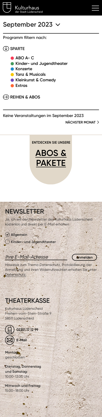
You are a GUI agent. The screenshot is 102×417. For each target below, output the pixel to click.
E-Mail (21, 340)
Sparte (17, 48)
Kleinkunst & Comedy (35, 79)
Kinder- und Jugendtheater (41, 63)
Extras (21, 85)
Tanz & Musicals (30, 74)
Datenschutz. (15, 274)
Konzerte (23, 68)
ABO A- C (24, 57)
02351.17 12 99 (27, 329)
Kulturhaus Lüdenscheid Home (25, 8)
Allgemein (16, 234)
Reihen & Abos (25, 97)
